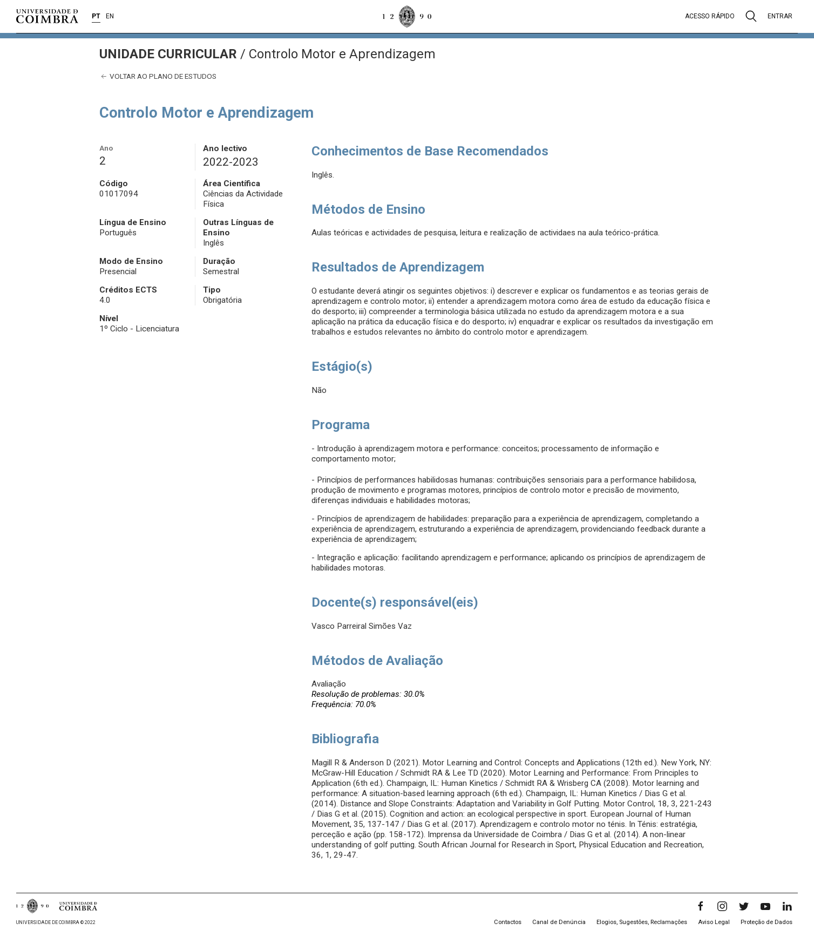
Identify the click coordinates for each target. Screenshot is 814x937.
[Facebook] (700, 906)
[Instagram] (722, 906)
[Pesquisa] (751, 16)
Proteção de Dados (766, 922)
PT (96, 16)
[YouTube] (765, 906)
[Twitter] (744, 906)
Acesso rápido (710, 16)
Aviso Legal (714, 922)
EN (110, 16)
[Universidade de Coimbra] (47, 16)
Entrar (780, 16)
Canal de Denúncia (559, 922)
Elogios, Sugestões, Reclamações (641, 922)
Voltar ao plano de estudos (157, 76)
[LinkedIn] (787, 906)
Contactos (507, 922)
